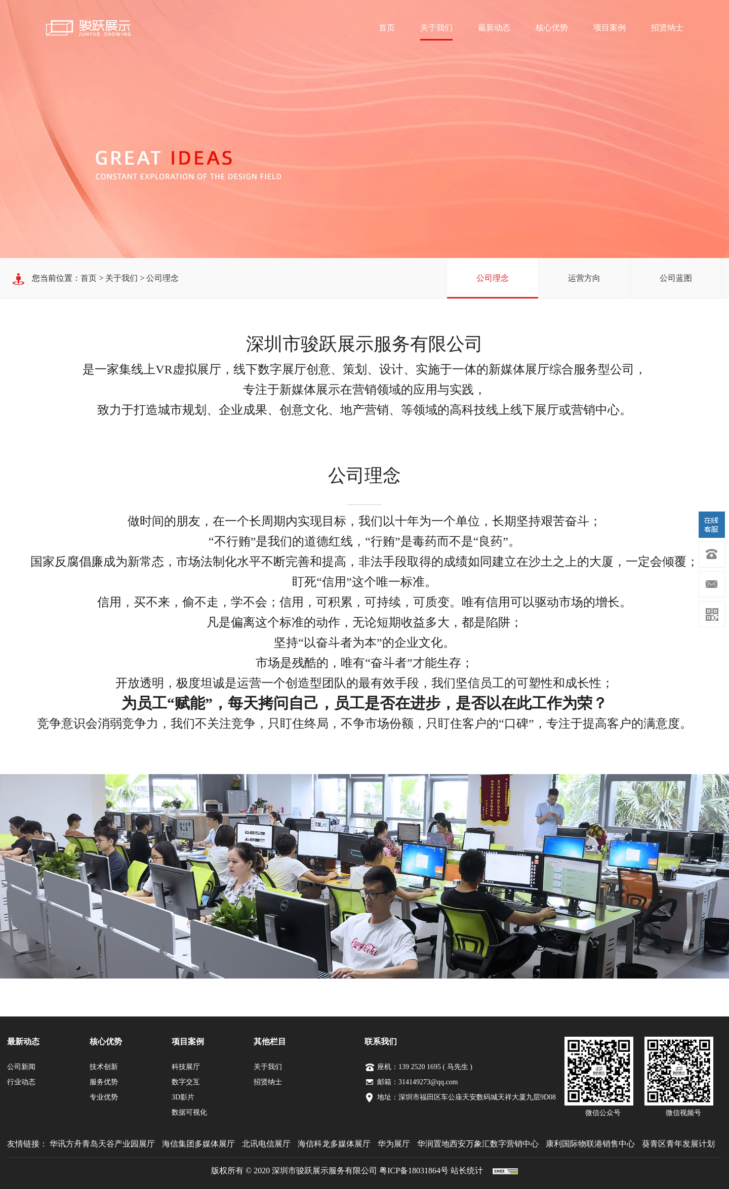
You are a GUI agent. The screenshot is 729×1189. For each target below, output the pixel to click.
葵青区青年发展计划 (678, 1143)
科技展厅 (186, 1067)
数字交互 (186, 1082)
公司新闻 (21, 1067)
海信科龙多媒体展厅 (334, 1143)
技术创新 (104, 1067)
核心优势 (552, 27)
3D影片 (183, 1097)
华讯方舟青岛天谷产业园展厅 (102, 1143)
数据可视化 (189, 1112)
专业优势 (104, 1097)
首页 (387, 27)
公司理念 (492, 278)
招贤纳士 (667, 27)
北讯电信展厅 (266, 1143)
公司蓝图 (676, 278)
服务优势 (104, 1082)
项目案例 (609, 27)
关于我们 (436, 27)
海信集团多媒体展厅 (198, 1143)
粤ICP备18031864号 (414, 1170)
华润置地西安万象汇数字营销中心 (478, 1143)
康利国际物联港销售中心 (590, 1143)
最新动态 (494, 27)
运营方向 (584, 278)
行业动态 (21, 1082)
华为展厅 (394, 1143)
